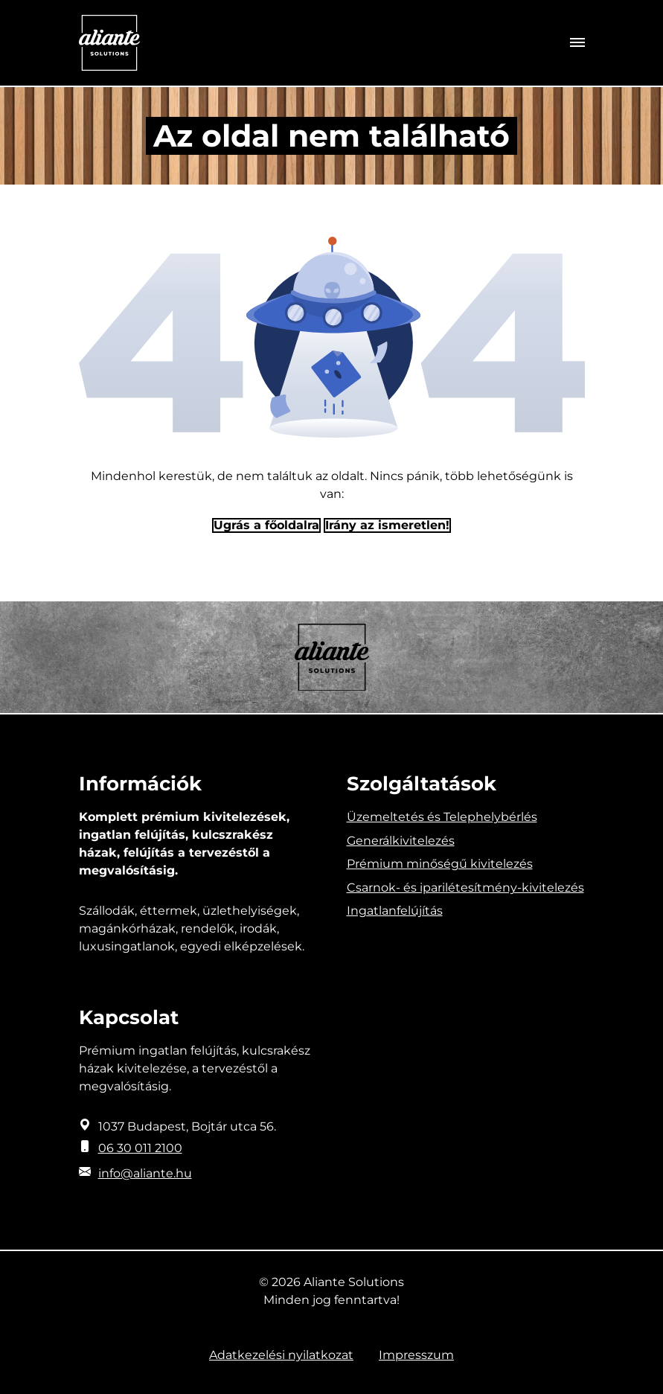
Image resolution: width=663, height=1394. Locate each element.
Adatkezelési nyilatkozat (281, 1355)
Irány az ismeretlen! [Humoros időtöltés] (387, 525)
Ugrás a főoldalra (266, 525)
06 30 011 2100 (140, 1148)
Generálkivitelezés (401, 841)
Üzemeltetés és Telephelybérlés (442, 817)
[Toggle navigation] (577, 43)
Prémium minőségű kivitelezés (440, 864)
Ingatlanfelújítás (395, 911)
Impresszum (416, 1355)
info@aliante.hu (145, 1173)
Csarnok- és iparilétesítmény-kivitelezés (465, 887)
